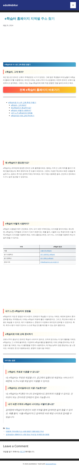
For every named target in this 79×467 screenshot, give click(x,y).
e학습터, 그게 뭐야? (18, 105)
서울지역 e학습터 (46, 251)
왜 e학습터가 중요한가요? (21, 108)
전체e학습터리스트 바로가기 (49, 262)
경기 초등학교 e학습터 (47, 254)
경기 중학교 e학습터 (46, 258)
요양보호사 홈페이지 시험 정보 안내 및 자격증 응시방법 (27, 434)
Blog (8, 428)
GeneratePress (51, 464)
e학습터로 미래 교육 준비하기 (22, 115)
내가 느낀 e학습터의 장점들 (22, 113)
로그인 (22, 451)
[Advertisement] (39, 44)
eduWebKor (10, 5)
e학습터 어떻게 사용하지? (21, 110)
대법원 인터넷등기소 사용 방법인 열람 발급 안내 (25, 431)
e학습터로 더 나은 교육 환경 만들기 (22, 102)
